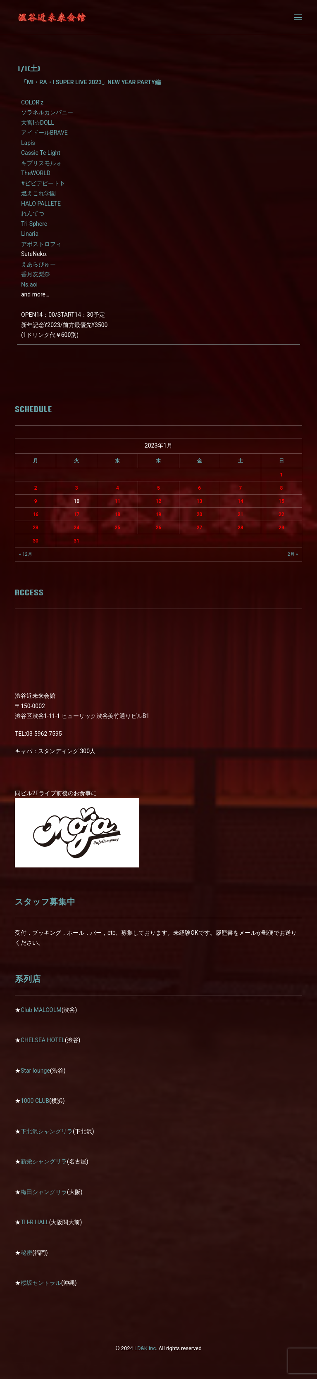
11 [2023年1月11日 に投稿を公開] (117, 501)
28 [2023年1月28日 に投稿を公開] (240, 528)
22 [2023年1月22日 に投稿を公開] (281, 514)
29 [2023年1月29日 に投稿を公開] (281, 528)
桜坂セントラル (41, 1282)
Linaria (29, 233)
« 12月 (25, 554)
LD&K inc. (145, 1348)
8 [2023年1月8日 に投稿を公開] (281, 488)
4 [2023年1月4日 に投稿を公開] (117, 488)
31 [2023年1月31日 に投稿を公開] (76, 541)
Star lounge (35, 1070)
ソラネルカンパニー (47, 112)
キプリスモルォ (41, 163)
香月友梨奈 (35, 274)
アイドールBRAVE (44, 132)
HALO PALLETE (41, 203)
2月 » (293, 554)
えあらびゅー (38, 264)
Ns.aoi (29, 284)
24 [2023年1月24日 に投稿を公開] (76, 528)
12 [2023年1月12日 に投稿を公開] (159, 501)
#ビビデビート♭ (43, 183)
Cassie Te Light (40, 152)
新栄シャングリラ (44, 1161)
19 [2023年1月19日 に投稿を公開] (159, 514)
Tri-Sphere (34, 223)
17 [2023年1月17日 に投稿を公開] (76, 514)
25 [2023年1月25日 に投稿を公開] (117, 528)
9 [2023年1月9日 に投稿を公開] (35, 501)
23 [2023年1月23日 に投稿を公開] (35, 528)
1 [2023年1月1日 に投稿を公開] (281, 475)
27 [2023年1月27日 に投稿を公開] (200, 528)
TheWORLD (35, 173)
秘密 (26, 1252)
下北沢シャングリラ (47, 1131)
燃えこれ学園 (38, 193)
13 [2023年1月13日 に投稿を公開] (200, 501)
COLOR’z (32, 102)
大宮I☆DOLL (37, 122)
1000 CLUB (35, 1100)
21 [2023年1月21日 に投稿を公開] (240, 514)
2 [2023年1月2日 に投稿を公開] (35, 488)
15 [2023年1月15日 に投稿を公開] (281, 501)
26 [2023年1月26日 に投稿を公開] (159, 528)
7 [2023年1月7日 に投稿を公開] (240, 488)
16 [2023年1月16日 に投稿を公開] (35, 514)
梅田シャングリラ (44, 1192)
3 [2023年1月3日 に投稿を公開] (76, 488)
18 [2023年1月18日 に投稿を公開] (117, 514)
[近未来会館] (52, 17)
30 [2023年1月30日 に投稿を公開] (35, 541)
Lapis (28, 143)
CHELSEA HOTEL (43, 1040)
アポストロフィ (41, 244)
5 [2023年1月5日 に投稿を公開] (158, 488)
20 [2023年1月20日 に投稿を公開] (200, 514)
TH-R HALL (35, 1222)
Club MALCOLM (41, 1010)
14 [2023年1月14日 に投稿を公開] (240, 501)
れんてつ (32, 213)
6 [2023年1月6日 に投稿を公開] (199, 488)
